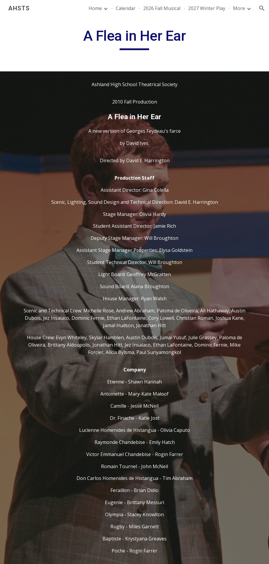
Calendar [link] (126, 8)
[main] (134, 39)
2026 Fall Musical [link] (161, 8)
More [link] (239, 8)
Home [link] (95, 8)
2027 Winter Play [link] (206, 8)
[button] (262, 8)
